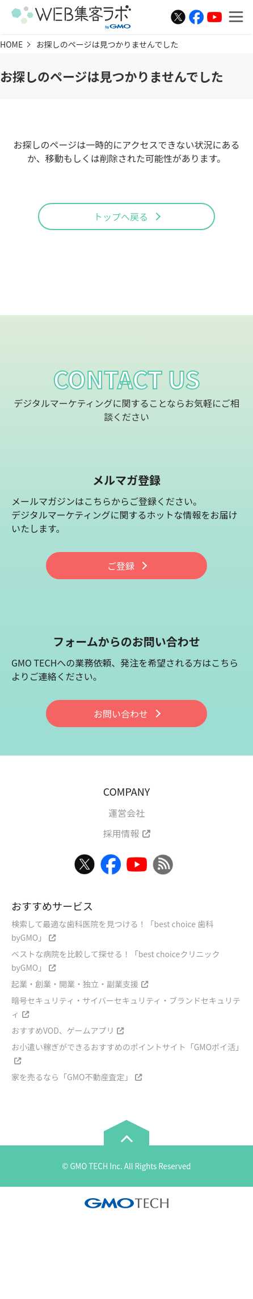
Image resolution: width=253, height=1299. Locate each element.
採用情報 (121, 833)
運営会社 (126, 813)
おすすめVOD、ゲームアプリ (62, 1030)
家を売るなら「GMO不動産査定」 (71, 1076)
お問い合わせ (121, 713)
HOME (11, 44)
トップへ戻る (121, 216)
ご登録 (120, 565)
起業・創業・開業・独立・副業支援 (74, 984)
